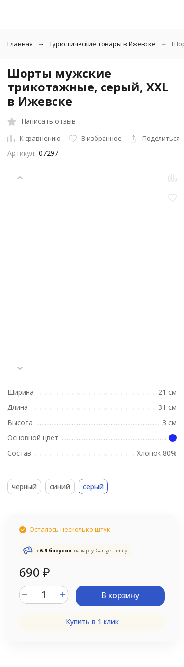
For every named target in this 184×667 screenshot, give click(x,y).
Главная (20, 43)
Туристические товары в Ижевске (102, 43)
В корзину (120, 595)
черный (24, 486)
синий (60, 486)
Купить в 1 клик (92, 621)
